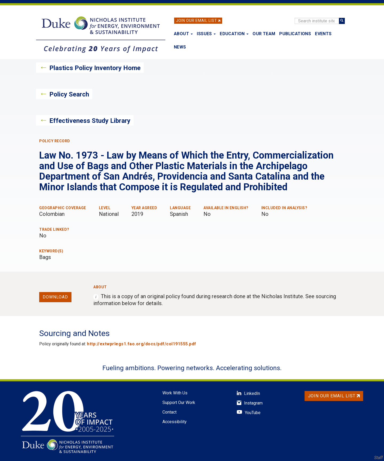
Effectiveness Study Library (89, 120)
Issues (206, 33)
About (183, 33)
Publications (295, 33)
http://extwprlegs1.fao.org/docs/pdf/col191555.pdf (141, 343)
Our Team (264, 33)
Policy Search (69, 94)
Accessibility (174, 421)
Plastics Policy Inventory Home (95, 68)
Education (234, 33)
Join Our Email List (196, 20)
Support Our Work (178, 402)
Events (323, 33)
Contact (169, 412)
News (180, 47)
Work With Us (174, 392)
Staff (378, 457)
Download (55, 297)
